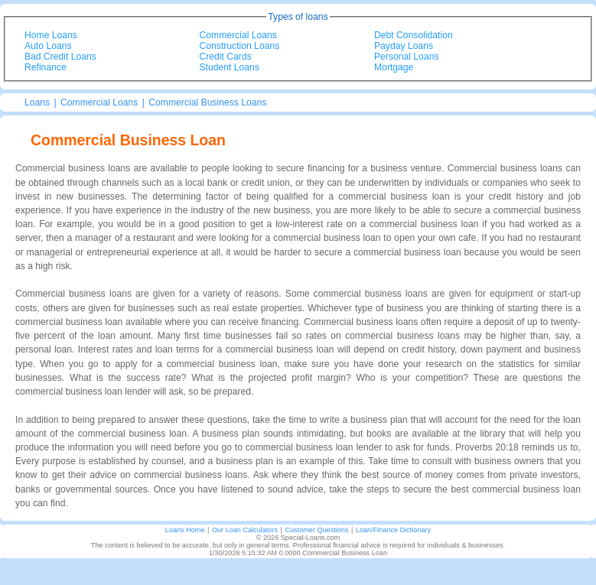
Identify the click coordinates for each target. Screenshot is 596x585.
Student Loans (229, 67)
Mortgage (393, 67)
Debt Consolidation (413, 35)
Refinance (45, 67)
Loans (37, 102)
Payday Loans (403, 46)
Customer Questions (316, 530)
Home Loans (50, 35)
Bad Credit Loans (60, 56)
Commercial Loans (238, 35)
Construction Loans (240, 46)
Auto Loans (48, 46)
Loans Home (185, 530)
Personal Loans (406, 56)
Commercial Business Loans (207, 102)
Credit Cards (226, 56)
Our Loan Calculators (245, 530)
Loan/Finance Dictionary (393, 530)
